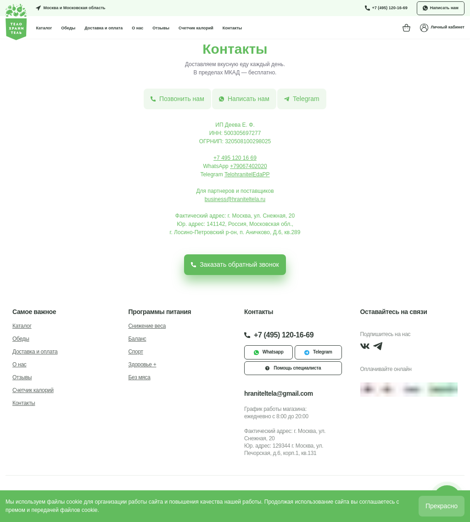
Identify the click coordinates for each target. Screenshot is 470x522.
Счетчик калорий (196, 28)
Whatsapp (269, 352)
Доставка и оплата (103, 28)
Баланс (137, 339)
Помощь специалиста (293, 368)
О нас (137, 28)
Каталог (44, 28)
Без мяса (140, 377)
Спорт (136, 351)
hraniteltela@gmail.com (278, 393)
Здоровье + (143, 364)
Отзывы (160, 28)
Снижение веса (147, 326)
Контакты (232, 28)
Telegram (318, 352)
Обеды (68, 28)
